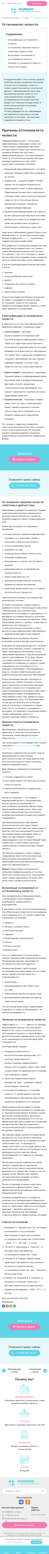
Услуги (6, 1552)
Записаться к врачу (24, 1525)
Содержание (13, 34)
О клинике (31, 1552)
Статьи (26, 18)
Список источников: (17, 67)
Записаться (37, 3)
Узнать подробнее (15, 1542)
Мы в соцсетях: (24, 1497)
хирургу (32, 745)
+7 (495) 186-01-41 (13, 3)
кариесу (26, 238)
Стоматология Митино (10, 18)
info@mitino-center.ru (13, 1512)
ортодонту (22, 745)
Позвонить (43, 1552)
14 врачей (24, 1442)
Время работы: (35, 1508)
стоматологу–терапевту (27, 738)
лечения (22, 1024)
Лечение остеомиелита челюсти (24, 63)
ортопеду (7, 748)
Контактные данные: (13, 1507)
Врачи (18, 1552)
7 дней (24, 1466)
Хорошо (36, 1542)
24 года (24, 1421)
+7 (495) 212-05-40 (12, 1515)
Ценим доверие (24, 1396)
